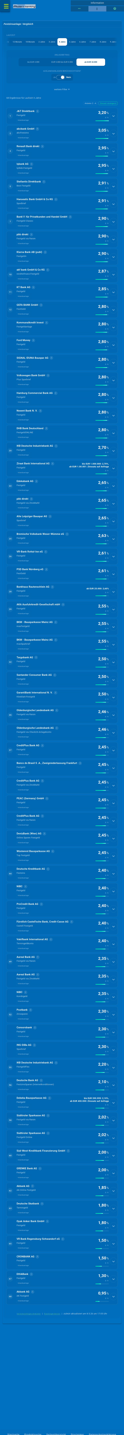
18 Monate (30, 42)
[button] (62, 116)
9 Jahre (113, 42)
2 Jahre (41, 42)
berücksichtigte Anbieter (29, 1388)
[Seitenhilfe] (115, 9)
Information (97, 2)
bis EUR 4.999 (33, 62)
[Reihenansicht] (79, 9)
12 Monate (17, 42)
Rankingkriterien (52, 1388)
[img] (102, 140)
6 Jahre (82, 42)
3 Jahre (52, 42)
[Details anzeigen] (113, 116)
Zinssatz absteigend (108, 104)
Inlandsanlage (23, 121)
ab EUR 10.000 (90, 62)
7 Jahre (93, 42)
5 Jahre (72, 42)
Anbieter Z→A (90, 104)
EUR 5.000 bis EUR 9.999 (62, 62)
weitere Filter (62, 90)
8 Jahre (103, 42)
